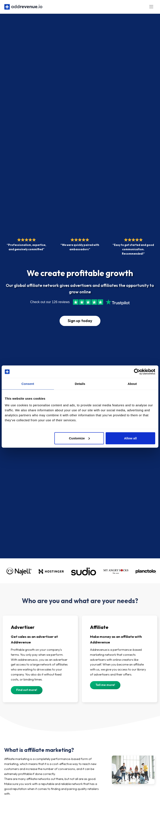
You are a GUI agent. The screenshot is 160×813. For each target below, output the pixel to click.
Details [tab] (80, 383)
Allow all (130, 438)
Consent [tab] (27, 383)
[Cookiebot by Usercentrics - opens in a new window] (137, 372)
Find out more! (26, 692)
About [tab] (132, 383)
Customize (79, 438)
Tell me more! (105, 687)
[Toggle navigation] (151, 8)
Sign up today (80, 323)
